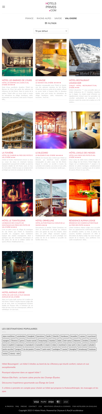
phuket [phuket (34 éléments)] (91, 345)
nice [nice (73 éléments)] (79, 345)
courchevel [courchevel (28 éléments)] (92, 336)
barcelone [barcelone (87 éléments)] (40, 336)
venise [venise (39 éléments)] (5, 353)
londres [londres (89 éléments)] (85, 341)
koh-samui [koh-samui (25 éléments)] (68, 341)
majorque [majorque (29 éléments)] (19, 345)
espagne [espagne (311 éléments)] (6, 341)
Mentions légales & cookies (57, 406)
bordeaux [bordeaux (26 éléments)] (64, 336)
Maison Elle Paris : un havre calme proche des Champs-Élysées (31, 377)
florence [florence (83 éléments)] (15, 341)
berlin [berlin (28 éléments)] (49, 336)
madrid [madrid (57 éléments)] (11, 345)
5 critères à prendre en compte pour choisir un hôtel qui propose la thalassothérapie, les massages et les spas (50, 390)
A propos (9, 406)
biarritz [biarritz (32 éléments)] (56, 336)
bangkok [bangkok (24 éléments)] (31, 336)
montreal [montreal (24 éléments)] (62, 345)
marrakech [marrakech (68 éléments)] (30, 345)
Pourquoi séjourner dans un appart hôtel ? (21, 372)
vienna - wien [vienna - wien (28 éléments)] (15, 353)
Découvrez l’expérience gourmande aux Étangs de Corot (28, 382)
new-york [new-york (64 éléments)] (71, 345)
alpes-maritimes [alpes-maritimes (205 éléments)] (9, 336)
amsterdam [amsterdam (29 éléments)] (21, 336)
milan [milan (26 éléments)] (54, 345)
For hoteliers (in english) (85, 406)
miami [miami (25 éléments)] (47, 345)
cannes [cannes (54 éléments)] (82, 336)
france (29, 18)
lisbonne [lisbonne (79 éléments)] (77, 341)
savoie (58, 18)
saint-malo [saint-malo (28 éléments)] (46, 349)
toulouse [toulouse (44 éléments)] (92, 349)
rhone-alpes (44, 18)
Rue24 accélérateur (75, 410)
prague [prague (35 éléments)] (18, 349)
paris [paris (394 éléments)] (85, 345)
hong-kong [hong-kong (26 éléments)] (43, 341)
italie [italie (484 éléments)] (59, 341)
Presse (24, 406)
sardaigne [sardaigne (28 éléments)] (56, 349)
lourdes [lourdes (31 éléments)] (93, 341)
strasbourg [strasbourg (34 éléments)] (83, 349)
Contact (33, 406)
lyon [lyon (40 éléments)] (4, 345)
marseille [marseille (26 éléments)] (39, 345)
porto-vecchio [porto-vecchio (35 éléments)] (8, 349)
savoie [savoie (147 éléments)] (64, 349)
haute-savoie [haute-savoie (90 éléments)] (31, 341)
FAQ (17, 406)
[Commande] (51, 31)
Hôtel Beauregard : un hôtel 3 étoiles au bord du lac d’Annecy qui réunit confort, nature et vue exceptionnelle (45, 365)
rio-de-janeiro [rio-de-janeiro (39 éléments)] (28, 349)
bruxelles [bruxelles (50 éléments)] (74, 336)
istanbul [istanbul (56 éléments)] (52, 341)
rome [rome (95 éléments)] (38, 349)
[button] (3, 6)
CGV (40, 406)
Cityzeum (61, 410)
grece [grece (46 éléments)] (22, 341)
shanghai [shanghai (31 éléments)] (73, 349)
